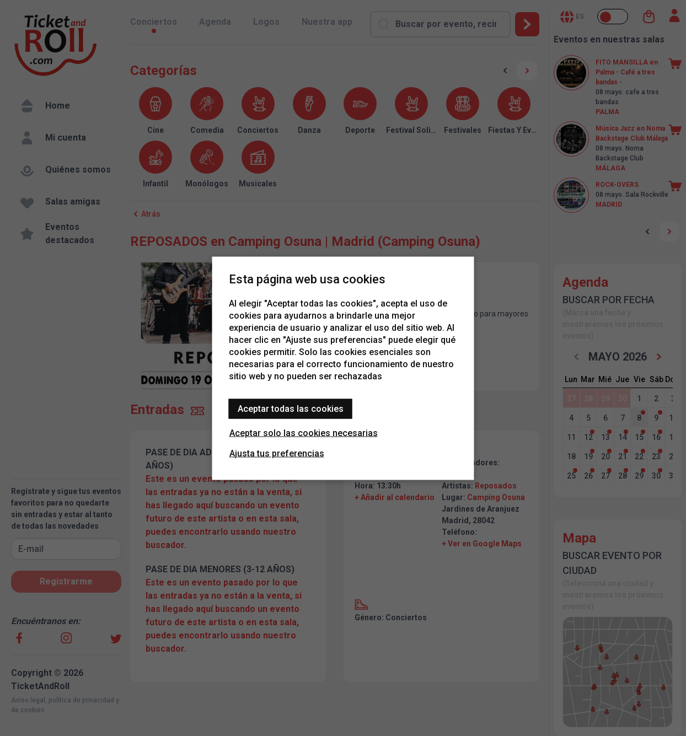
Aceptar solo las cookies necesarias (303, 432)
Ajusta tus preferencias (276, 453)
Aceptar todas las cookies (291, 408)
